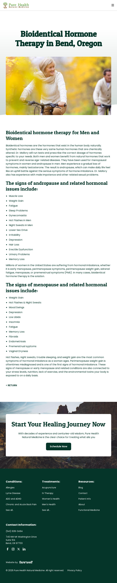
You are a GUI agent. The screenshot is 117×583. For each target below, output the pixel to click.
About (81, 504)
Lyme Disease (13, 493)
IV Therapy (47, 493)
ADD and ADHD (13, 498)
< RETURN (11, 385)
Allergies (10, 487)
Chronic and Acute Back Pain (21, 504)
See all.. (10, 510)
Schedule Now (58, 446)
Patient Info (84, 498)
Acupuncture (49, 487)
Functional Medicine (89, 510)
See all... (46, 510)
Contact (82, 493)
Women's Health (51, 498)
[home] (16, 5)
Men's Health (49, 504)
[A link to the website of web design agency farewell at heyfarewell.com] (26, 562)
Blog (80, 487)
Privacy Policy (74, 570)
